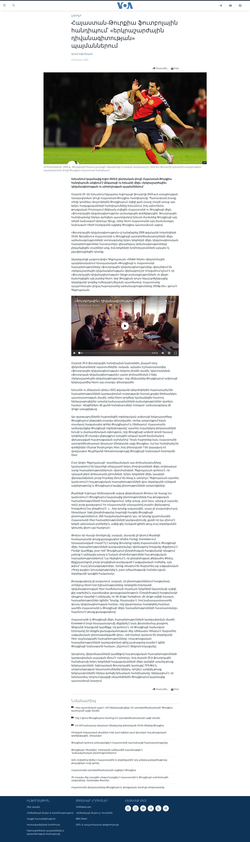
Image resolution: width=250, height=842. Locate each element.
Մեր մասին (33, 807)
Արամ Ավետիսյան (82, 54)
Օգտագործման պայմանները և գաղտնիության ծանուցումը (45, 832)
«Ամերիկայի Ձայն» (88, 305)
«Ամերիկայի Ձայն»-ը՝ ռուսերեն (94, 813)
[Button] (160, 68)
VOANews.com (83, 807)
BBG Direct (81, 818)
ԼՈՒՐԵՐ (76, 16)
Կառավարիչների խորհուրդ (43, 824)
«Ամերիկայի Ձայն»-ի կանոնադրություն (50, 813)
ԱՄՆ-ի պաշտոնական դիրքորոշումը (97, 824)
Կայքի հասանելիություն (41, 818)
